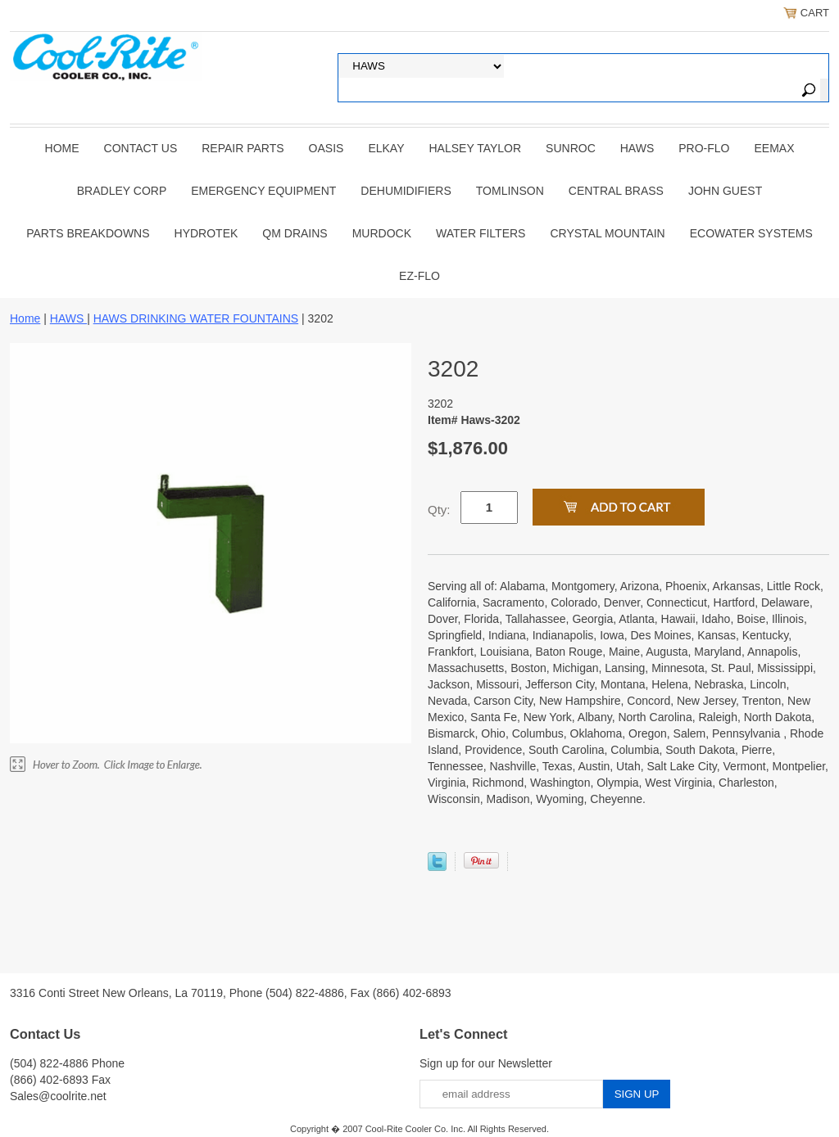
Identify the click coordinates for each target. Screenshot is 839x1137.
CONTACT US (141, 148)
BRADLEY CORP (121, 190)
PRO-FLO (703, 148)
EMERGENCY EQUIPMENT (263, 190)
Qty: (439, 510)
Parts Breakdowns (87, 233)
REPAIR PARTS (242, 148)
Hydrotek (206, 233)
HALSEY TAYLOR (475, 148)
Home (62, 148)
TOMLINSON (510, 190)
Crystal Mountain (607, 233)
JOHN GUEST (725, 190)
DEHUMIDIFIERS (406, 190)
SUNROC (571, 148)
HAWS (637, 148)
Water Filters (480, 233)
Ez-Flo (419, 275)
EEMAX (774, 148)
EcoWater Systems (751, 233)
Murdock (381, 233)
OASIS (326, 148)
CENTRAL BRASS (616, 190)
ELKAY (386, 148)
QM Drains (294, 233)
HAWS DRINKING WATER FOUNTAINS (195, 318)
